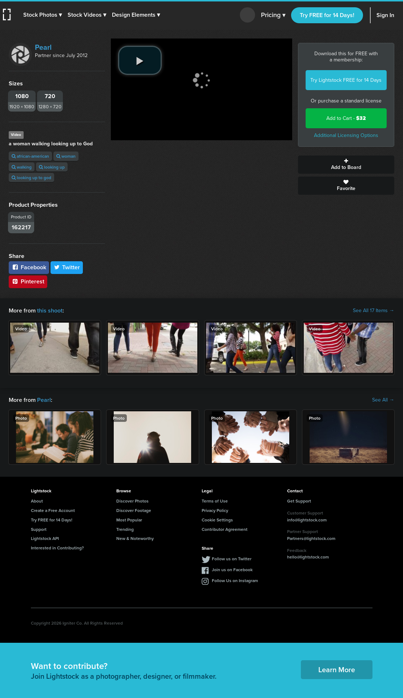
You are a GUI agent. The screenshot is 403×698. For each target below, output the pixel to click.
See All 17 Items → (373, 310)
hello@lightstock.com (308, 557)
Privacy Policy (215, 510)
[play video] (140, 60)
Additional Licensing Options (346, 135)
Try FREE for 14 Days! (327, 15)
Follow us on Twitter (231, 559)
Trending (125, 529)
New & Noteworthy (135, 538)
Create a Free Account (53, 510)
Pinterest (28, 281)
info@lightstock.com (307, 520)
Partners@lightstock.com (311, 538)
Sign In (385, 15)
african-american (30, 156)
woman (66, 156)
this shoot (50, 310)
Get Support (299, 501)
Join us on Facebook (232, 569)
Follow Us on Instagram (235, 580)
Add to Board (346, 164)
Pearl (43, 47)
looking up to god (31, 177)
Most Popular (129, 520)
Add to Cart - (346, 118)
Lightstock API (45, 538)
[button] (42, 14)
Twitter (66, 267)
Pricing (273, 15)
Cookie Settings (217, 520)
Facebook (29, 267)
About (37, 501)
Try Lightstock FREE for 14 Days (346, 80)
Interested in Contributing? (57, 548)
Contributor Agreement (224, 529)
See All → (383, 400)
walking (22, 167)
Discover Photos (132, 501)
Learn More (336, 669)
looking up (52, 167)
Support (39, 529)
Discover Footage (133, 510)
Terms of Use (215, 501)
